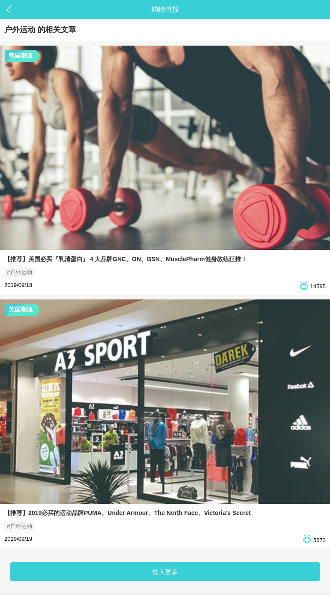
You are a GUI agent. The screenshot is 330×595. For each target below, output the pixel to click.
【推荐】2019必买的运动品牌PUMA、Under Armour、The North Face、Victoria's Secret (127, 512)
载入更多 (165, 572)
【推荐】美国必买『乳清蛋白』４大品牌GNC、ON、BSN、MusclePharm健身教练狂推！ (125, 259)
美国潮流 (21, 55)
